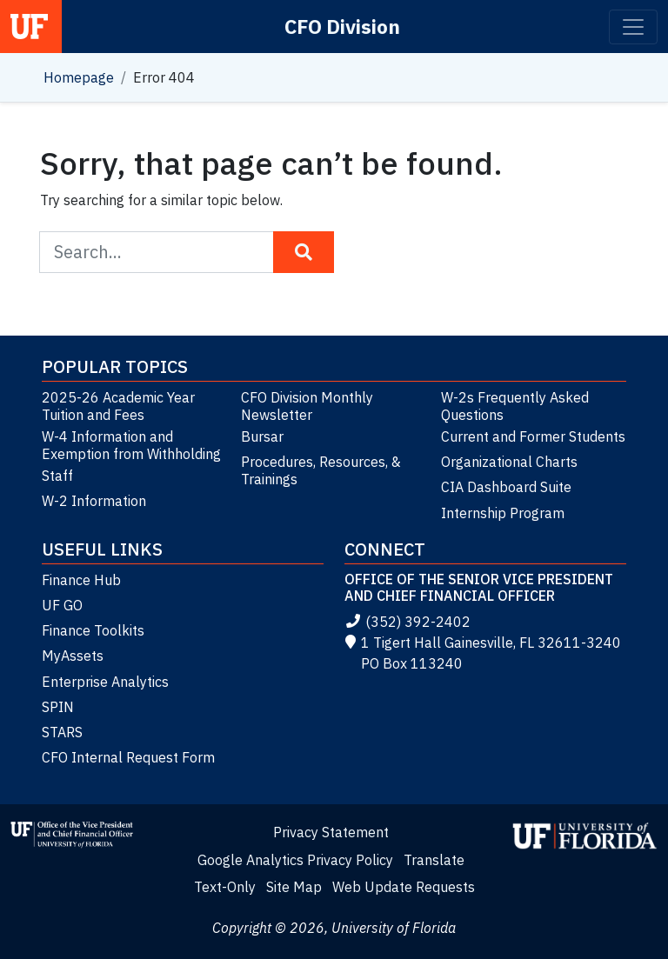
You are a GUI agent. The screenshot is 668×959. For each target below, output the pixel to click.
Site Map (294, 887)
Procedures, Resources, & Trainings (321, 470)
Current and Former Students (533, 436)
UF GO (62, 605)
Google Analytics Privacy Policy (295, 860)
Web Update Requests (403, 887)
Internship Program (502, 513)
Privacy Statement (331, 832)
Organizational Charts (509, 461)
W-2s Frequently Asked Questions (515, 406)
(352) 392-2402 (407, 621)
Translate (434, 860)
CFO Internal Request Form (128, 757)
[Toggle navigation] (633, 27)
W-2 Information (94, 500)
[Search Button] (303, 252)
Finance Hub (81, 580)
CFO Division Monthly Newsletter (307, 406)
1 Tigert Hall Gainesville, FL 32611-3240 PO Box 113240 (482, 653)
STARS (62, 732)
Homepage (78, 77)
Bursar (262, 436)
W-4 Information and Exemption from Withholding (131, 445)
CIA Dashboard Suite (506, 487)
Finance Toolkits (93, 630)
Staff (57, 475)
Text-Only (225, 887)
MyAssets (73, 655)
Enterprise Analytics (105, 681)
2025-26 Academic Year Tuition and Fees (118, 406)
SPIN (58, 707)
